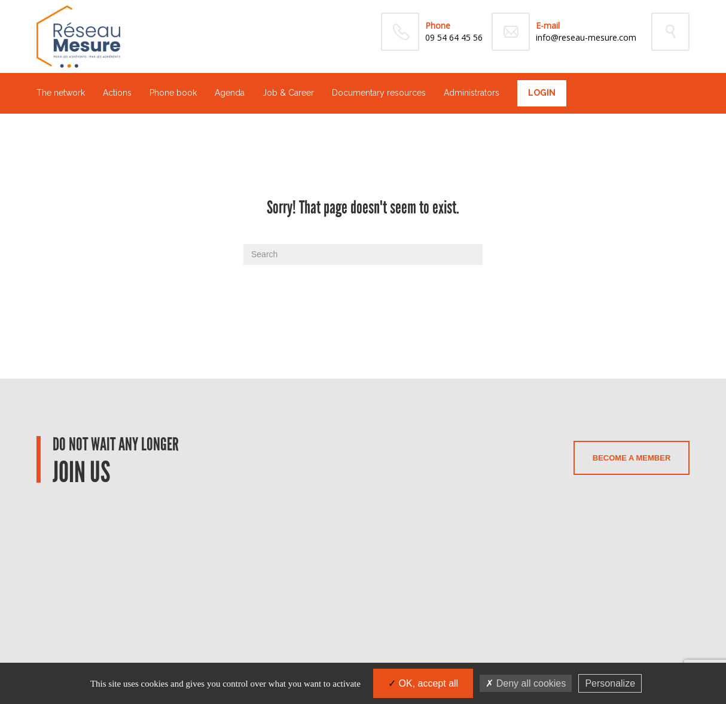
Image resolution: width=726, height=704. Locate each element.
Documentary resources (379, 92)
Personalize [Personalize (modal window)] (610, 683)
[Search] (363, 254)
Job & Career (288, 92)
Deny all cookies (526, 683)
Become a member (631, 457)
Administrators (471, 92)
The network (60, 92)
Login (542, 92)
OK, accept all (423, 683)
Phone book (173, 92)
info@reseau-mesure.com (586, 37)
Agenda (230, 92)
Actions (117, 92)
